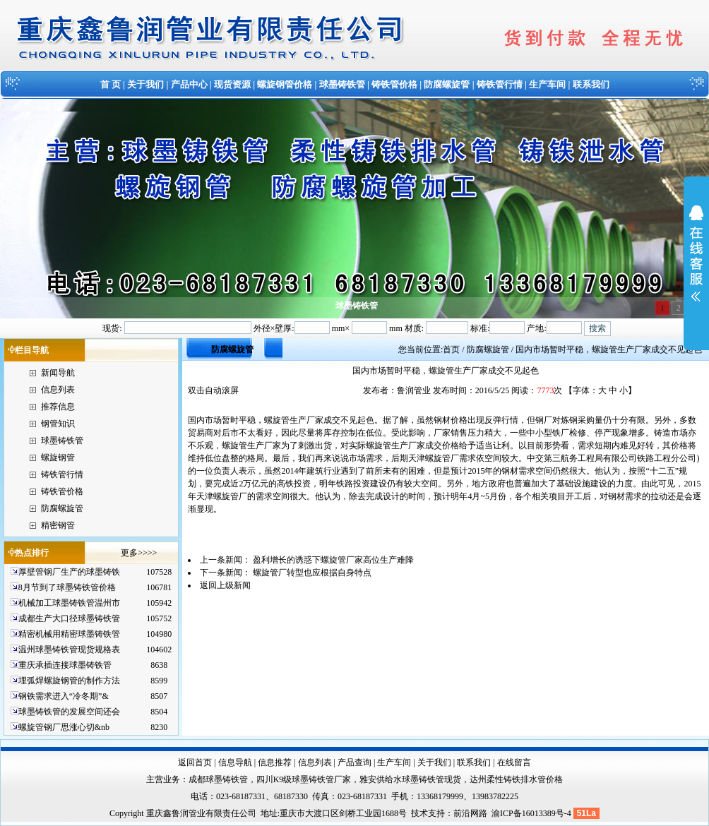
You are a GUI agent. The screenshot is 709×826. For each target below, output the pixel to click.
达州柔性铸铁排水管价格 (516, 779)
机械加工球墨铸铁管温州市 (69, 603)
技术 (419, 813)
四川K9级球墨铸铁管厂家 (304, 779)
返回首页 (195, 762)
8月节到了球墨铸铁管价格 (67, 587)
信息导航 (235, 762)
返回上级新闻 (225, 585)
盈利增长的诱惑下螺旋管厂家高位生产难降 (333, 560)
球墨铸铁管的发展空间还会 (69, 712)
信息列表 (58, 390)
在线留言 (514, 762)
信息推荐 (275, 762)
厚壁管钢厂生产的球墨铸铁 (69, 572)
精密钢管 (58, 525)
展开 (696, 262)
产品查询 (354, 762)
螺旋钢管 (58, 457)
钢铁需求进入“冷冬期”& (63, 696)
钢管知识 (58, 424)
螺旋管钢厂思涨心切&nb (63, 727)
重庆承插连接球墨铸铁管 (65, 665)
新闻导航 (58, 373)
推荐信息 (58, 407)
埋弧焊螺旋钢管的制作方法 (69, 681)
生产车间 (547, 84)
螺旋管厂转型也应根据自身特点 (312, 572)
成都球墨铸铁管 (218, 779)
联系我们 (591, 84)
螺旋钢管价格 (284, 84)
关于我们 (145, 84)
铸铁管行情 (500, 84)
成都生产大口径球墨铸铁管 (69, 618)
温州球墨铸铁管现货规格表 (69, 649)
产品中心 (189, 84)
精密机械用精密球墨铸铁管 (69, 634)
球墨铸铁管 (342, 84)
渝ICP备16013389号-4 (532, 813)
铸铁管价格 (394, 84)
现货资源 (232, 84)
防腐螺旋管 (447, 84)
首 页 (110, 84)
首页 (451, 349)
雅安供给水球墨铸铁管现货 (410, 779)
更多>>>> (139, 553)
